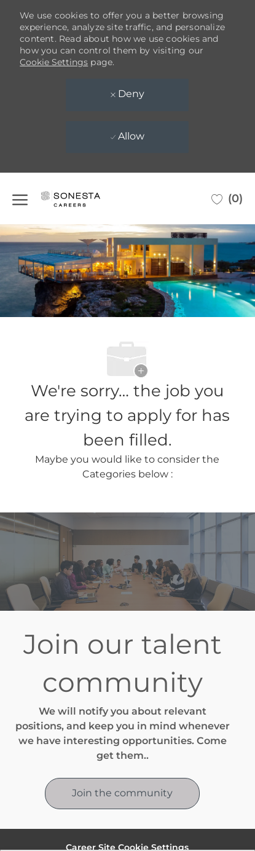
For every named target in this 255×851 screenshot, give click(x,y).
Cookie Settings (54, 62)
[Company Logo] (83, 198)
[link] (122, 793)
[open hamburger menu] (20, 198)
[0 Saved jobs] (227, 198)
